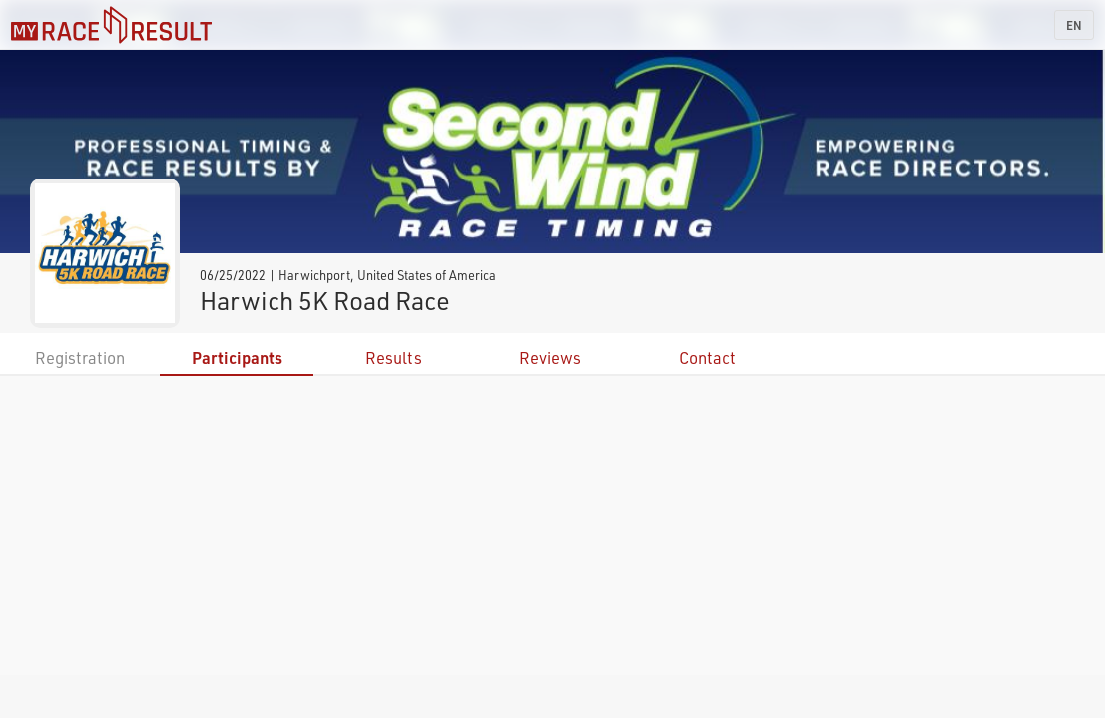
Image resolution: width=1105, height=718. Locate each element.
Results (393, 357)
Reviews (550, 357)
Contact (707, 357)
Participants (237, 357)
